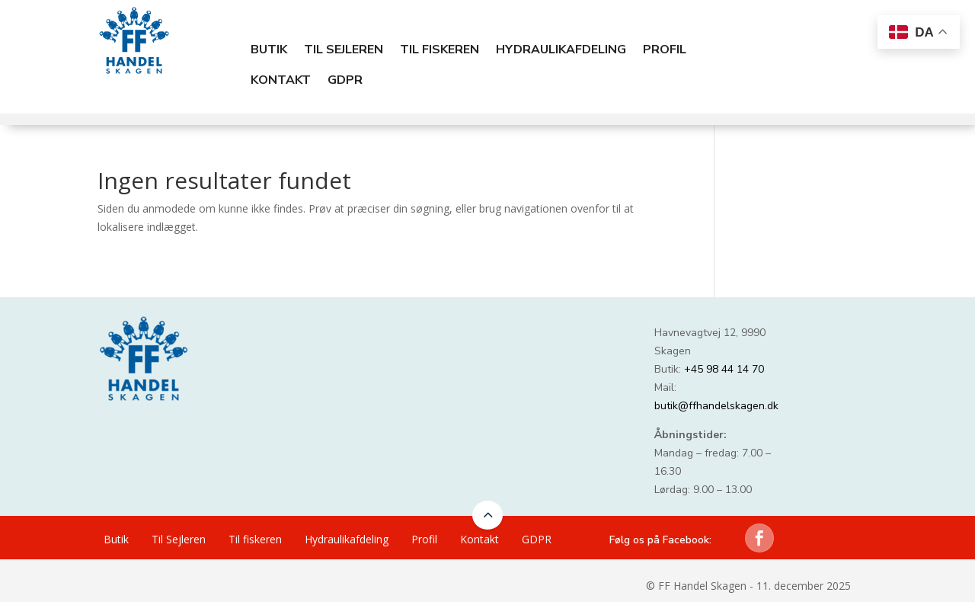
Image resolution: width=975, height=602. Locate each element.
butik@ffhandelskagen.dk (716, 406)
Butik (269, 49)
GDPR (345, 80)
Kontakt (281, 80)
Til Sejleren (343, 49)
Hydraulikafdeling (561, 49)
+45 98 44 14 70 (724, 369)
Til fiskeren (439, 49)
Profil (664, 49)
